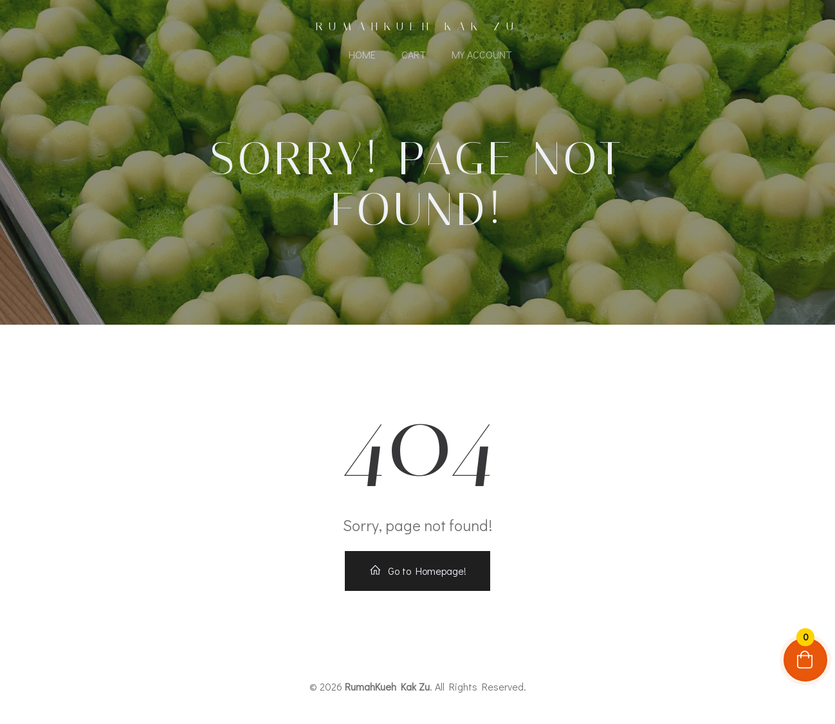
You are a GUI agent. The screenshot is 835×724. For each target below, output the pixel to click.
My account (482, 54)
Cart (413, 54)
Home (362, 54)
